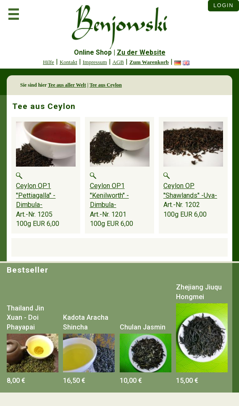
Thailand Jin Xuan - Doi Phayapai (25, 317)
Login (223, 5)
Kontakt (68, 62)
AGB (118, 62)
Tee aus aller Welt (67, 85)
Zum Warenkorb (149, 62)
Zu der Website (141, 52)
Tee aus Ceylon (105, 85)
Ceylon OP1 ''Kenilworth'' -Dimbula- (109, 195)
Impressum (95, 62)
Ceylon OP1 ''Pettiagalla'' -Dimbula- (35, 195)
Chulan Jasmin (142, 327)
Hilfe (48, 62)
